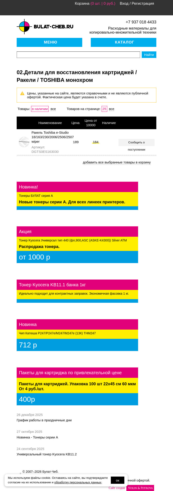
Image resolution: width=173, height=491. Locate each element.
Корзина (82, 3)
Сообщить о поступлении (136, 143)
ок (117, 480)
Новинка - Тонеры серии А (37, 437)
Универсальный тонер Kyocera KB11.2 (47, 454)
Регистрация (143, 3)
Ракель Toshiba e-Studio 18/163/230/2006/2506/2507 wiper (53, 137)
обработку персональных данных (77, 482)
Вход (124, 3)
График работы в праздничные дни (44, 420)
